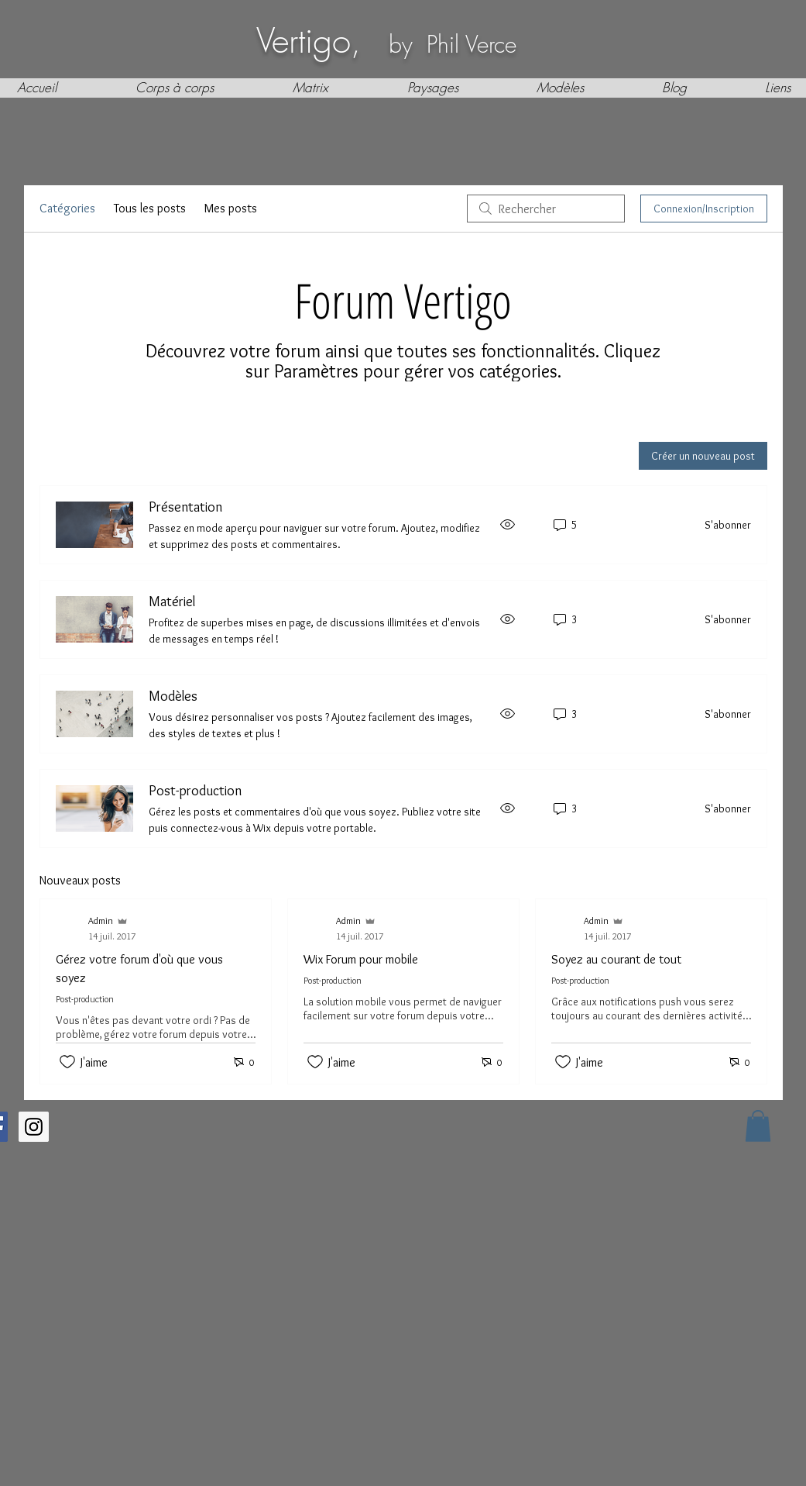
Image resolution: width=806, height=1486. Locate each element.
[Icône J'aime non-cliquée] (67, 1062)
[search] (546, 208)
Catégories (67, 208)
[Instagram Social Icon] (34, 1127)
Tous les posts (150, 208)
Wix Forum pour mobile (361, 959)
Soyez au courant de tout (616, 959)
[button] (758, 1126)
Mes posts (230, 208)
